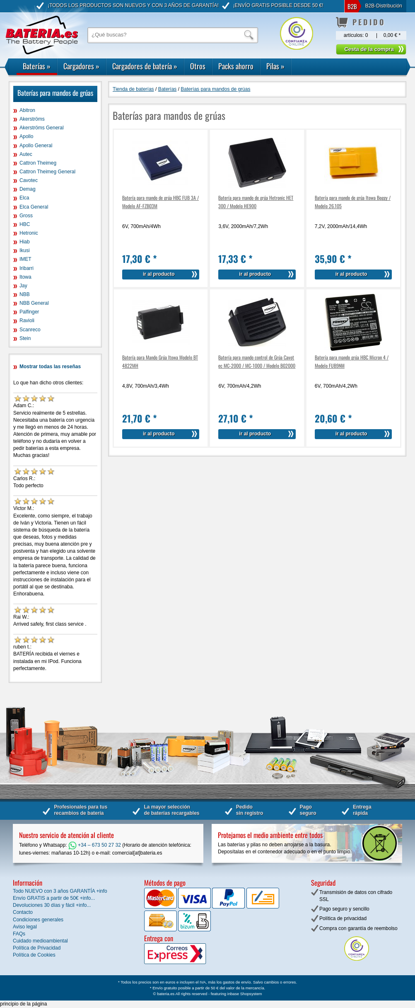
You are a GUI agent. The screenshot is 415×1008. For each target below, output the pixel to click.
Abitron (27, 110)
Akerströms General (41, 128)
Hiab (24, 242)
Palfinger (29, 312)
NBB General (34, 303)
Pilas (275, 66)
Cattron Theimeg (37, 163)
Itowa (25, 277)
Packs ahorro (235, 66)
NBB (24, 294)
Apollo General (35, 145)
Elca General (33, 207)
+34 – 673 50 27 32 (94, 845)
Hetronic (28, 233)
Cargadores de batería (144, 66)
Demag (27, 189)
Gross (26, 216)
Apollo (26, 136)
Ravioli (26, 320)
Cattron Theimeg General (47, 172)
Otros (197, 66)
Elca (24, 198)
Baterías (37, 66)
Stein (25, 338)
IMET (25, 259)
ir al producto (159, 274)
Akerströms (32, 119)
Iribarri (26, 268)
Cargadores (81, 66)
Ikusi (24, 250)
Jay (23, 286)
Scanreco (30, 330)
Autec (25, 154)
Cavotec (28, 180)
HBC (24, 224)
